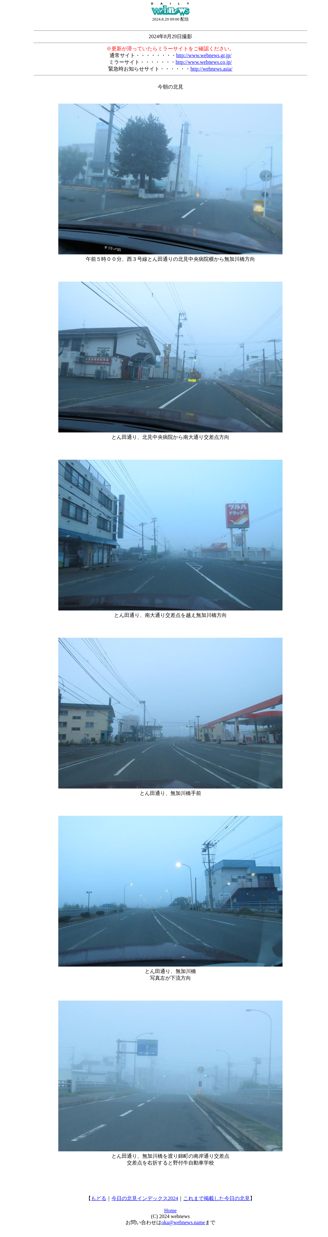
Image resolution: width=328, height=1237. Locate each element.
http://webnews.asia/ (211, 69)
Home (170, 1210)
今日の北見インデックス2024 (144, 1198)
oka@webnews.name (183, 1222)
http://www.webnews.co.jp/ (204, 62)
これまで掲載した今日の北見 (216, 1198)
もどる (98, 1198)
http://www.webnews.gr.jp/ (204, 55)
